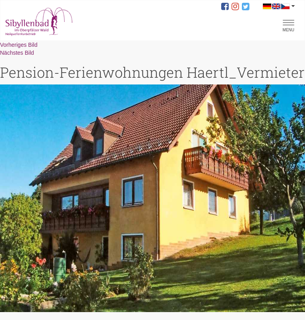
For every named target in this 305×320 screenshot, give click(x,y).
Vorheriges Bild (18, 45)
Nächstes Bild (17, 53)
